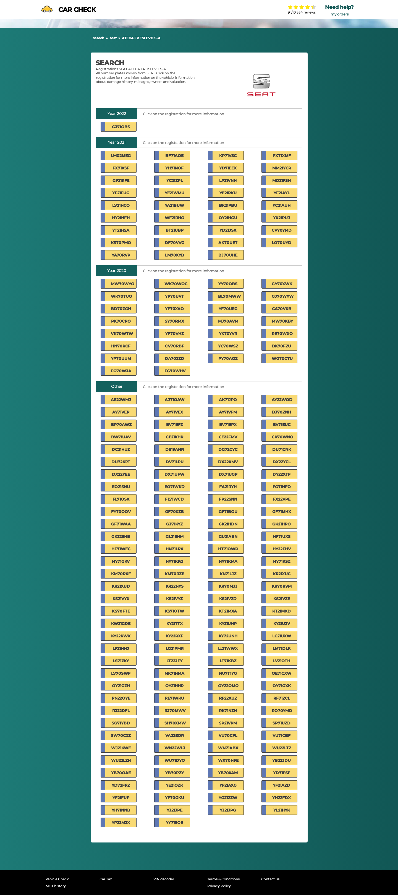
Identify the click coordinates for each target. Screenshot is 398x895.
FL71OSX (120, 499)
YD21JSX (227, 230)
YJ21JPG (228, 810)
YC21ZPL (174, 180)
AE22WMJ (121, 399)
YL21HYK (281, 810)
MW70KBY (282, 321)
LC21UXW (281, 636)
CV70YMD (282, 230)
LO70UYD (281, 242)
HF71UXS (281, 536)
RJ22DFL (121, 710)
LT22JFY (174, 660)
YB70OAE (121, 772)
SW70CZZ (121, 735)
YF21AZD (281, 785)
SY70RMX (174, 321)
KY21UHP (228, 623)
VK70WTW (122, 333)
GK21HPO (281, 524)
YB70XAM (228, 772)
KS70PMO (121, 242)
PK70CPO (121, 321)
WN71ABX (228, 747)
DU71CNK (281, 449)
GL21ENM (175, 536)
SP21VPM (228, 723)
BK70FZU (281, 346)
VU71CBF (281, 735)
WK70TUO (121, 296)
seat (113, 38)
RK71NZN (228, 710)
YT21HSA (120, 230)
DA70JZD (174, 358)
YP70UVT (174, 296)
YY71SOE (174, 822)
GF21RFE (120, 180)
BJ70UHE (227, 255)
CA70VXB (281, 308)
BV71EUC (281, 424)
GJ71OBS (121, 126)
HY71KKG (174, 561)
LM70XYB (174, 255)
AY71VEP (120, 412)
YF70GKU (174, 797)
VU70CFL (228, 735)
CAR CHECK (68, 10)
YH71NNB (121, 810)
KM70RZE (174, 573)
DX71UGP (228, 474)
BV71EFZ (174, 424)
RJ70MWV (174, 710)
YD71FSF (281, 772)
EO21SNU (121, 486)
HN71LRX (174, 548)
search (98, 38)
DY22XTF (281, 474)
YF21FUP (120, 797)
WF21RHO (174, 217)
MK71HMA (174, 673)
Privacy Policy (219, 886)
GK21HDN (228, 524)
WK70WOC (175, 283)
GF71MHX (281, 511)
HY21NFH (121, 217)
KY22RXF (174, 636)
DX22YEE (121, 474)
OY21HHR (174, 685)
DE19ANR (174, 449)
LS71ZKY (121, 660)
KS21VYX (120, 598)
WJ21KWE (121, 747)
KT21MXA (228, 611)
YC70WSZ (228, 346)
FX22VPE (281, 499)
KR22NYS (175, 586)
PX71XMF (282, 155)
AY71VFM (228, 412)
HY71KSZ (281, 561)
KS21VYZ (174, 598)
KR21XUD (121, 586)
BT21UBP (175, 230)
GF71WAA (121, 524)
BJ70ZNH (281, 412)
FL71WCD (174, 499)
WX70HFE (228, 760)
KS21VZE (281, 598)
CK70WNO (282, 437)
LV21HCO (121, 205)
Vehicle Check (57, 879)
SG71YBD (121, 723)
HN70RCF (120, 346)
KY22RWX (120, 636)
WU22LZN (121, 760)
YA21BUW (174, 205)
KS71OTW (174, 611)
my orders (340, 14)
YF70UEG (228, 308)
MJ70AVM (228, 321)
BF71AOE (174, 155)
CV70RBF (174, 346)
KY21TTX (174, 623)
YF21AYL (282, 192)
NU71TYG (228, 673)
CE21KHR (174, 437)
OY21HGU (228, 217)
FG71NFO (282, 486)
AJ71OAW (174, 399)
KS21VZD (228, 598)
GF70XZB (174, 511)
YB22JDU (281, 760)
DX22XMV (228, 461)
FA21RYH (228, 486)
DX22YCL (281, 461)
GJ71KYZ (174, 524)
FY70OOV (121, 511)
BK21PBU (228, 205)
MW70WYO (122, 283)
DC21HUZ (121, 449)
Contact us (270, 879)
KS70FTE (121, 611)
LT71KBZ (228, 660)
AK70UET (227, 242)
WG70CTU (282, 358)
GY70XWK (282, 283)
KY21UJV (281, 623)
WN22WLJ (174, 747)
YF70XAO (174, 308)
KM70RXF (121, 573)
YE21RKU (228, 192)
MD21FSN (281, 180)
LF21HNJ (120, 648)
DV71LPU (175, 461)
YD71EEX (228, 168)
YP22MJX (121, 822)
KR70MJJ (228, 586)
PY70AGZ (227, 358)
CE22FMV (228, 437)
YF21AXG (228, 785)
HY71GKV (121, 561)
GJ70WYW (283, 296)
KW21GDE (120, 623)
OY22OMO (228, 685)
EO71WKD (174, 486)
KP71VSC (228, 155)
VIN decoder (163, 879)
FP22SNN (228, 499)
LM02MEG (121, 155)
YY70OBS (227, 283)
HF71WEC (120, 548)
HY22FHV (282, 548)
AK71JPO (228, 399)
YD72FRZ (121, 785)
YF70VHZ (174, 333)
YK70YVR (228, 333)
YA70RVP (121, 255)
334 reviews (306, 12)
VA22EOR (174, 735)
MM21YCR (281, 168)
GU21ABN (228, 536)
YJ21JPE (174, 810)
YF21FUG (120, 192)
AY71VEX (174, 412)
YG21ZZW (228, 797)
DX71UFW (174, 474)
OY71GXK (282, 685)
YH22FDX (281, 797)
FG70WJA (121, 370)
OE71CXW (281, 673)
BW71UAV (121, 437)
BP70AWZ (121, 424)
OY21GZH (121, 685)
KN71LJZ (228, 573)
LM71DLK (281, 648)
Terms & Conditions (223, 879)
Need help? (339, 7)
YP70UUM (121, 358)
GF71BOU (228, 511)
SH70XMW (175, 723)
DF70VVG (174, 242)
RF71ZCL (281, 698)
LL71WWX (228, 648)
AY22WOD (282, 399)
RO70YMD (282, 710)
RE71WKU (174, 698)
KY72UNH (228, 636)
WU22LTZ (281, 747)
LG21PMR (175, 648)
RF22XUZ (228, 698)
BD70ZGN (121, 308)
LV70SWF (120, 673)
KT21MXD (281, 611)
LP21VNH (228, 180)
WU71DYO (174, 760)
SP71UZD (281, 723)
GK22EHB (120, 536)
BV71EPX (228, 424)
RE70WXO (282, 333)
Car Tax (106, 879)
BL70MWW (229, 296)
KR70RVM (282, 586)
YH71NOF (174, 168)
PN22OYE (121, 698)
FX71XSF (120, 168)
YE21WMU (174, 192)
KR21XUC (281, 573)
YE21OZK (174, 785)
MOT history (56, 886)
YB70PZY (174, 772)
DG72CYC (227, 449)
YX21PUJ (281, 217)
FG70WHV (174, 370)
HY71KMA (228, 561)
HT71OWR (228, 548)
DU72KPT (120, 461)
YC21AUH (281, 205)
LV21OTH (281, 660)
